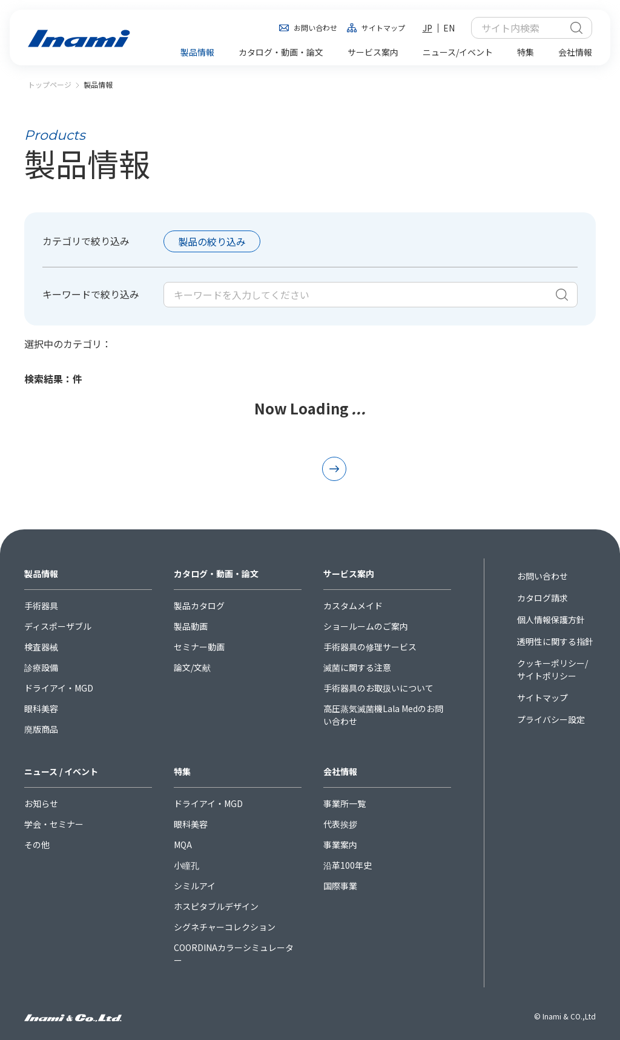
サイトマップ (383, 27)
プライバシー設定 (551, 719)
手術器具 (41, 606)
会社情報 (340, 771)
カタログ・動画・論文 (216, 573)
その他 (37, 845)
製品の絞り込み (212, 241)
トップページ (49, 84)
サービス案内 (348, 573)
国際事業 (340, 886)
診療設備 (41, 667)
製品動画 (191, 626)
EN (449, 28)
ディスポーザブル (57, 626)
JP (427, 28)
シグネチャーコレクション (224, 927)
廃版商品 (41, 729)
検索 (576, 28)
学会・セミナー (54, 824)
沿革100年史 (347, 865)
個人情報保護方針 (551, 619)
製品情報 (41, 573)
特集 (182, 771)
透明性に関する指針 (555, 641)
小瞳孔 (186, 865)
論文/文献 (192, 667)
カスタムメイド (353, 606)
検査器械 (41, 647)
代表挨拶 (340, 824)
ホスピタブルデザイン (216, 906)
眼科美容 (41, 708)
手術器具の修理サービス (370, 647)
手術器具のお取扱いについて (378, 688)
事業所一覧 (344, 803)
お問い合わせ (315, 27)
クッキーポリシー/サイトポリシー (552, 669)
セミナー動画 (199, 647)
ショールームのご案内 (365, 626)
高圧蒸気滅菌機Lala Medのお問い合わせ (383, 714)
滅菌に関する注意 (357, 667)
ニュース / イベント (61, 771)
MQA (183, 845)
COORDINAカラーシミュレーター (234, 953)
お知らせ (41, 803)
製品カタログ (199, 606)
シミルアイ (195, 886)
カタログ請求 (542, 598)
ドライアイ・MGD (58, 688)
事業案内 (340, 845)
